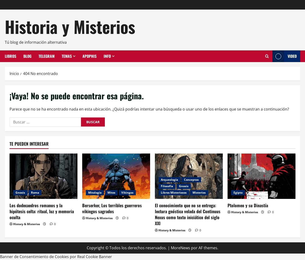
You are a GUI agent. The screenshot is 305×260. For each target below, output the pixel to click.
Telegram (47, 56)
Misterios (199, 193)
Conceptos (191, 180)
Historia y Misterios (70, 26)
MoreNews (180, 247)
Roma (35, 193)
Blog (27, 56)
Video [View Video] (284, 56)
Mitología (95, 193)
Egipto (238, 193)
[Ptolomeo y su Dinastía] (261, 176)
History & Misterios (26, 224)
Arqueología (169, 180)
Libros (10, 56)
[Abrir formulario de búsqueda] (267, 56)
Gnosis (20, 193)
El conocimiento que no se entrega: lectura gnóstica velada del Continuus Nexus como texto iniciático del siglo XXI (187, 214)
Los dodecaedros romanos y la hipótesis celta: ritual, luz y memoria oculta (42, 211)
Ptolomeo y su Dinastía (248, 205)
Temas (67, 56)
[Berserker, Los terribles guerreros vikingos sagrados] (116, 176)
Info (107, 56)
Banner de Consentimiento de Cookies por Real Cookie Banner (56, 256)
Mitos (111, 193)
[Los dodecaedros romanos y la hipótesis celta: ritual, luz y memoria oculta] (43, 176)
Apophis (89, 56)
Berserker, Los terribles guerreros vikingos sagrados (112, 208)
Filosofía (167, 186)
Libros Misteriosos (174, 193)
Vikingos (127, 193)
